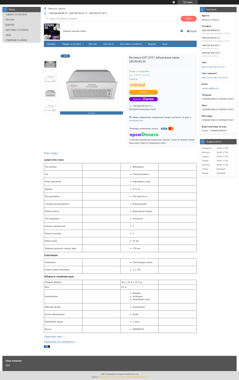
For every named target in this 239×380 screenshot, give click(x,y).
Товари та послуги (71, 44)
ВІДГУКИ (10, 24)
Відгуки (152, 44)
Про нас (93, 44)
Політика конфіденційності (135, 377)
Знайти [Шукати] (188, 18)
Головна (51, 44)
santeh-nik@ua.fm (210, 88)
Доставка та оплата (131, 44)
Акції (165, 44)
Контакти (109, 44)
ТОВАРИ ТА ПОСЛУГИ (16, 14)
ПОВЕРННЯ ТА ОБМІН (16, 40)
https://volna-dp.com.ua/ (213, 66)
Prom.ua (134, 374)
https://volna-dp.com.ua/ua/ (215, 77)
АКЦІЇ (8, 35)
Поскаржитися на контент (110, 377)
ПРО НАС (10, 19)
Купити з (143, 99)
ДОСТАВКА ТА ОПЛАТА (17, 29)
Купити (143, 92)
